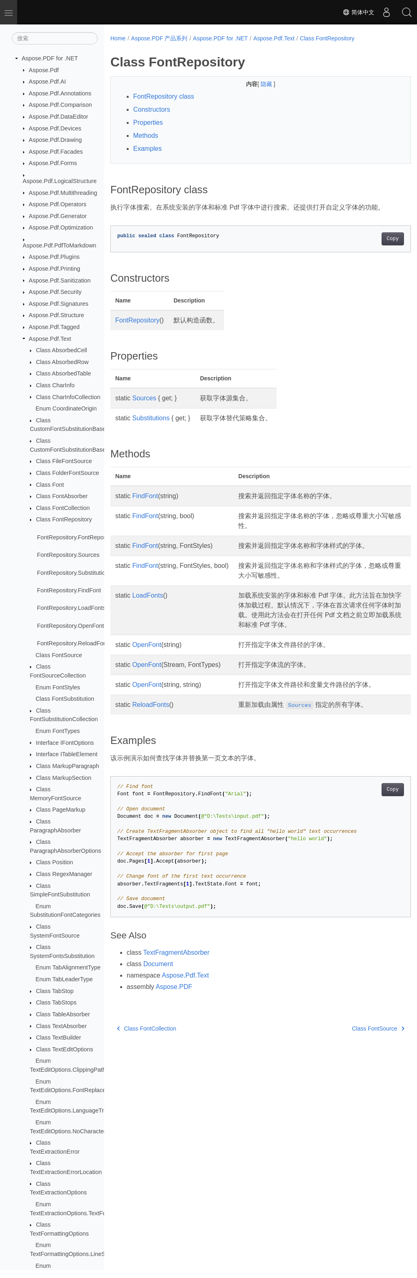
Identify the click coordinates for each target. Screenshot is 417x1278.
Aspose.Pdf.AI (47, 81)
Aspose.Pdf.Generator (58, 216)
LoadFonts (147, 595)
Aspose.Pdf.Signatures (58, 303)
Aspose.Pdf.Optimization (61, 227)
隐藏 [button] (256, 84)
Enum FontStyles (57, 687)
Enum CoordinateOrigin (66, 408)
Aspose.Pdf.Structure (56, 315)
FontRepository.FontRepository (77, 537)
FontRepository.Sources (68, 555)
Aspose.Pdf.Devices (55, 128)
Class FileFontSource (64, 461)
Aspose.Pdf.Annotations (60, 93)
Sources (144, 398)
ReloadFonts (150, 704)
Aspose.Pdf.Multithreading (63, 193)
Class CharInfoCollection (68, 397)
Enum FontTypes (57, 731)
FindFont (145, 495)
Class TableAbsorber (63, 1014)
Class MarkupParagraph (67, 766)
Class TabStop (55, 991)
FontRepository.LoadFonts (71, 608)
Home (117, 38)
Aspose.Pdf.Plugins (54, 257)
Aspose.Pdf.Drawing (55, 140)
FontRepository (137, 320)
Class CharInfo (55, 385)
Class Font (50, 484)
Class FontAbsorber (62, 496)
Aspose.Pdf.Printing (54, 268)
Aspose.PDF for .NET (50, 58)
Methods (145, 135)
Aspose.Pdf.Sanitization (60, 280)
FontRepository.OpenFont (70, 625)
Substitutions (151, 418)
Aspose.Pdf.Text (50, 339)
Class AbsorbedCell (61, 350)
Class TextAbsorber (61, 1026)
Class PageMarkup (61, 809)
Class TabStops (56, 1002)
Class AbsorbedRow (62, 362)
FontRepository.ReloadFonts (74, 643)
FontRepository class (163, 96)
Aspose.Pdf (44, 70)
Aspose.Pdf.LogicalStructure (60, 181)
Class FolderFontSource (67, 473)
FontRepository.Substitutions (74, 572)
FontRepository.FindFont (69, 590)
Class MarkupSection (63, 778)
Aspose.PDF (174, 986)
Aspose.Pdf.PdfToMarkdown (60, 245)
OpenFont (146, 644)
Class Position (54, 862)
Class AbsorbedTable (63, 373)
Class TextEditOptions (64, 1049)
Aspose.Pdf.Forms (53, 163)
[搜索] (55, 38)
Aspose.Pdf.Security (55, 292)
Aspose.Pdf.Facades (56, 151)
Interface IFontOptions (65, 742)
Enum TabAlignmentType (68, 967)
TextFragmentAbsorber (176, 952)
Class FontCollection (63, 508)
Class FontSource (58, 655)
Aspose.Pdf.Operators (58, 204)
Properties (148, 122)
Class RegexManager (64, 874)
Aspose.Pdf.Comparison (60, 105)
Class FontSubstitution (64, 698)
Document (158, 963)
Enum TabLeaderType (64, 979)
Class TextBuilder (58, 1037)
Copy (371, 239)
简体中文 (358, 12)
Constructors (151, 109)
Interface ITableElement (66, 754)
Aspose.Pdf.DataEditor (58, 116)
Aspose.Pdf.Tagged (54, 327)
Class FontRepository (64, 519)
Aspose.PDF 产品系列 (159, 38)
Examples (147, 148)
